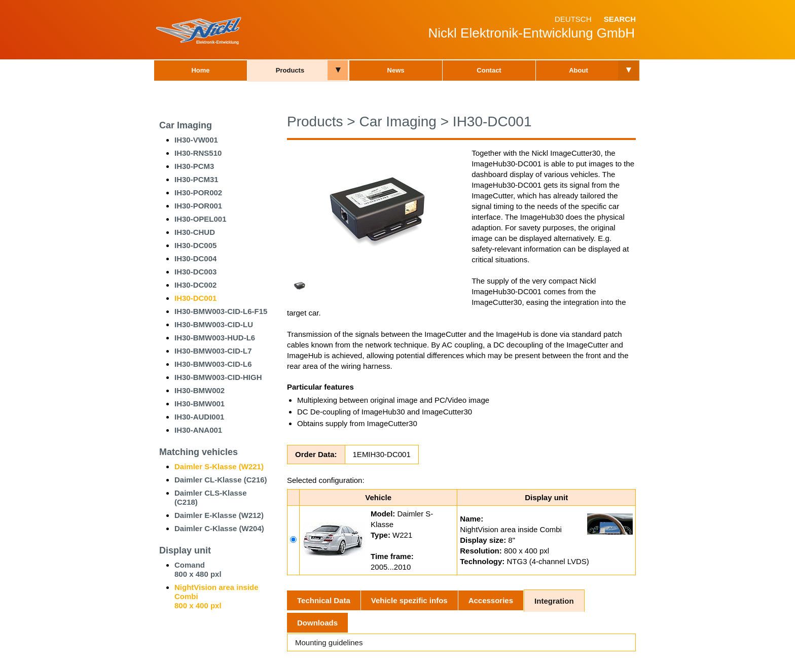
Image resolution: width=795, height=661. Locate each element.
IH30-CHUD (194, 232)
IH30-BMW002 (199, 390)
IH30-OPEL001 (200, 219)
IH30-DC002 (195, 285)
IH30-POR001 (198, 205)
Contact (489, 70)
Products (290, 70)
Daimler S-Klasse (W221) (219, 466)
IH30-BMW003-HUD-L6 (214, 337)
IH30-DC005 (195, 245)
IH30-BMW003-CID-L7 (213, 350)
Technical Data (323, 600)
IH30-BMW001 (199, 403)
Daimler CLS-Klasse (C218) (210, 497)
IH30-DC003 (195, 271)
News (396, 70)
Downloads (317, 622)
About (578, 70)
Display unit (185, 550)
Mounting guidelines (329, 642)
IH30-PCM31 (196, 179)
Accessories (490, 600)
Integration (554, 601)
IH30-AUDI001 (199, 416)
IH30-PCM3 (194, 166)
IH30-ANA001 (198, 430)
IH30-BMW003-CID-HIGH (218, 377)
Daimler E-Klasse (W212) (219, 515)
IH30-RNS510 (198, 153)
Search (620, 19)
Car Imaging (185, 125)
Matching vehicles (198, 452)
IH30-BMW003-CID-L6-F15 (220, 311)
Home (200, 70)
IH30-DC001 (195, 298)
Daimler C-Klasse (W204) (219, 528)
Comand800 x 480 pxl (198, 569)
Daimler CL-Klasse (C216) (220, 479)
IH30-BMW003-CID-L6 (213, 364)
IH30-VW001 (196, 139)
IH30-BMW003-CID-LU (213, 324)
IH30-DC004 (195, 258)
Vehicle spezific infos (409, 600)
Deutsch (573, 19)
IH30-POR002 (198, 192)
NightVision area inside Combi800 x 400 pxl (216, 596)
